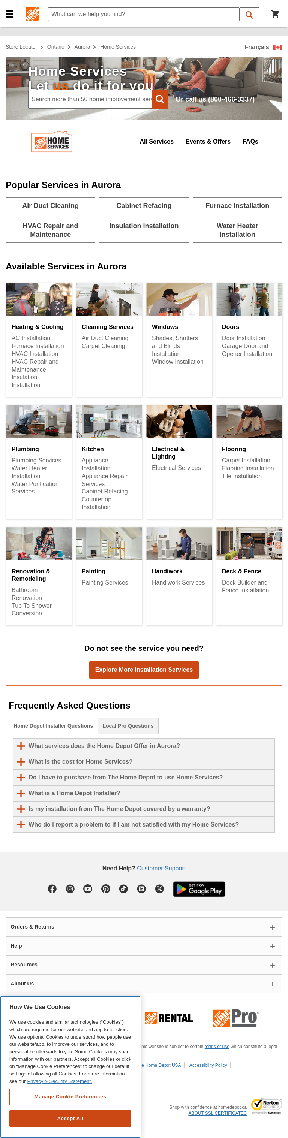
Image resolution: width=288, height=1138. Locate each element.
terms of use (217, 1046)
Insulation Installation (26, 381)
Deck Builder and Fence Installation (245, 586)
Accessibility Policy (208, 1065)
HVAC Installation (35, 354)
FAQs (250, 141)
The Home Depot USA (158, 1065)
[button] (10, 14)
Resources (24, 965)
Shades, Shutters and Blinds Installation (175, 346)
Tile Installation (242, 476)
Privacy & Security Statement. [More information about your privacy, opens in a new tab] (59, 1081)
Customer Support (161, 868)
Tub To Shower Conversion (32, 610)
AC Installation (31, 338)
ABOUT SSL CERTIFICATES (217, 1113)
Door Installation (244, 338)
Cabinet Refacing (105, 491)
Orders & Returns (32, 927)
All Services (157, 141)
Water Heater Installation (29, 472)
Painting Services (105, 582)
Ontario (55, 47)
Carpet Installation (246, 460)
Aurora (82, 47)
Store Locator (21, 47)
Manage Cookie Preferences (70, 1096)
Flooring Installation (248, 468)
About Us (22, 984)
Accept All (70, 1118)
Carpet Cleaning (103, 346)
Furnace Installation (38, 346)
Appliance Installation (96, 464)
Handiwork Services (178, 582)
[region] (70, 1067)
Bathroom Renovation (27, 594)
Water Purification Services (35, 488)
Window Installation (178, 362)
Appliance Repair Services (105, 480)
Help (16, 946)
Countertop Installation (96, 503)
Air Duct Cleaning (105, 338)
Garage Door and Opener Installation (247, 350)
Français (256, 47)
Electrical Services (176, 468)
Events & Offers (208, 141)
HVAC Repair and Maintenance (35, 366)
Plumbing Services (37, 460)
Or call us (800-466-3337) (215, 99)
